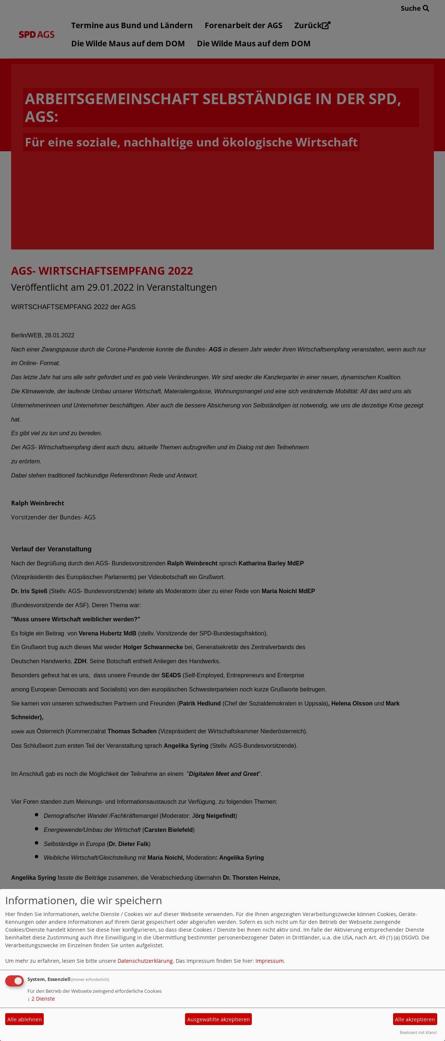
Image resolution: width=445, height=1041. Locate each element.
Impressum (270, 960)
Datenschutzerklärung (145, 960)
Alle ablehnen (24, 1019)
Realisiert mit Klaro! (418, 1032)
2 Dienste (41, 998)
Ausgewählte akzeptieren (218, 1019)
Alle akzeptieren (415, 1019)
